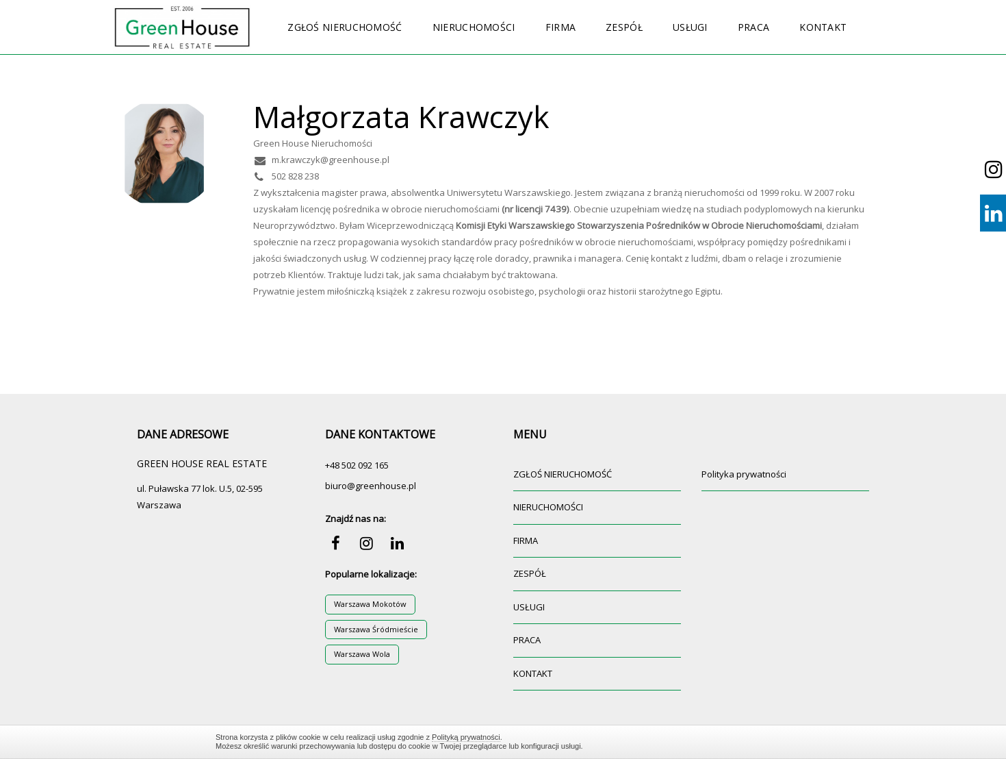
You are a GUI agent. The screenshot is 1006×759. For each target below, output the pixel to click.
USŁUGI (690, 27)
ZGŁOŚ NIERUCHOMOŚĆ (344, 27)
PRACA (754, 27)
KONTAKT (823, 27)
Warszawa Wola (362, 654)
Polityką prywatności (466, 737)
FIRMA (560, 27)
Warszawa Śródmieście (376, 629)
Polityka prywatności (743, 474)
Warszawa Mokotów (370, 604)
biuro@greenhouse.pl (370, 486)
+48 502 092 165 (357, 465)
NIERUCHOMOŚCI (474, 27)
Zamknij (783, 741)
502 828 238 (286, 176)
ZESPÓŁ (624, 27)
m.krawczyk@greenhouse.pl (321, 159)
